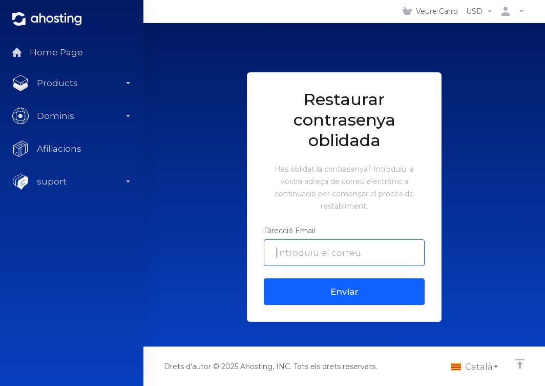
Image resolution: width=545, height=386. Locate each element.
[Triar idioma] (475, 366)
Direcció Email (289, 230)
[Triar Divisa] (479, 11)
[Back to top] (520, 364)
